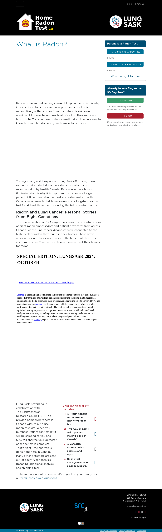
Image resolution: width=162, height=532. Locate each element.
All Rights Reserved (108, 531)
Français (139, 4)
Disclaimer (141, 531)
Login (129, 4)
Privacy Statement (127, 531)
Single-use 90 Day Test (125, 51)
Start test (125, 100)
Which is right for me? (125, 76)
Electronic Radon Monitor (125, 64)
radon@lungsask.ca (136, 506)
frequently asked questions (39, 478)
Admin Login (138, 517)
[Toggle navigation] (20, 4)
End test (125, 116)
